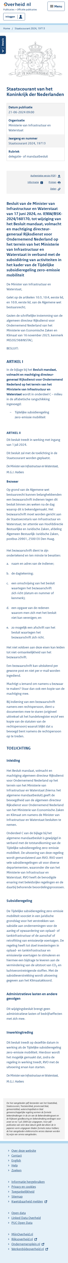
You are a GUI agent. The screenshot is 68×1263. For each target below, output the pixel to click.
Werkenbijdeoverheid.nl (27, 1249)
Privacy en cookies (23, 1187)
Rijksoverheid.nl (22, 1239)
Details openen (3, 45)
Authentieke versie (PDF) (45, 176)
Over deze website (23, 1151)
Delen (55, 189)
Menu (58, 6)
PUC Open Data (21, 1223)
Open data (18, 1213)
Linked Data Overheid (26, 1218)
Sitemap (17, 1197)
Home (6, 28)
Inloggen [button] (10, 16)
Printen (55, 182)
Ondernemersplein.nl (25, 1244)
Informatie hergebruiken (28, 1182)
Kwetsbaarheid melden (27, 1201)
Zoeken (16, 1170)
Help (14, 1165)
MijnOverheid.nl (22, 1234)
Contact (16, 1156)
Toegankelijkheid (22, 1192)
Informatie (35, 182)
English (16, 1160)
